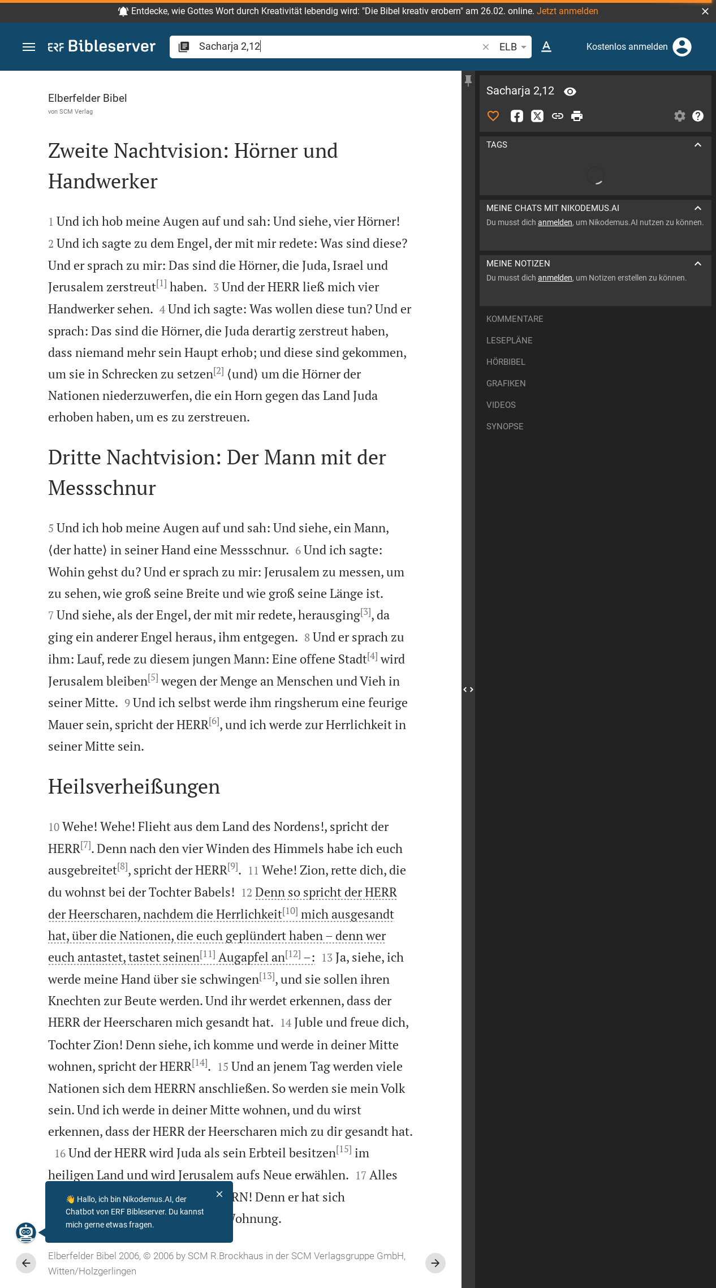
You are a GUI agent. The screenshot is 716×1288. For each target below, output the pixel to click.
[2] (218, 370)
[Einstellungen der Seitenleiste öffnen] (680, 116)
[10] (290, 910)
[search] (339, 46)
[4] (372, 655)
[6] (214, 720)
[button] (705, 11)
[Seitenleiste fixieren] (468, 81)
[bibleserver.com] (102, 48)
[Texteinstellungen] (546, 47)
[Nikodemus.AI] (26, 1232)
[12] (293, 953)
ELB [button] (514, 47)
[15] (344, 1149)
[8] (122, 866)
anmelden (555, 222)
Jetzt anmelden (567, 11)
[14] (200, 1062)
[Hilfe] (698, 116)
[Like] (493, 116)
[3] (365, 611)
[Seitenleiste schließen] (468, 689)
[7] (85, 844)
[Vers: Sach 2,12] (570, 92)
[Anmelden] (682, 47)
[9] (232, 866)
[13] (267, 976)
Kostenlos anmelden (627, 46)
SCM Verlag (76, 111)
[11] (207, 953)
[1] (161, 283)
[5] (153, 677)
